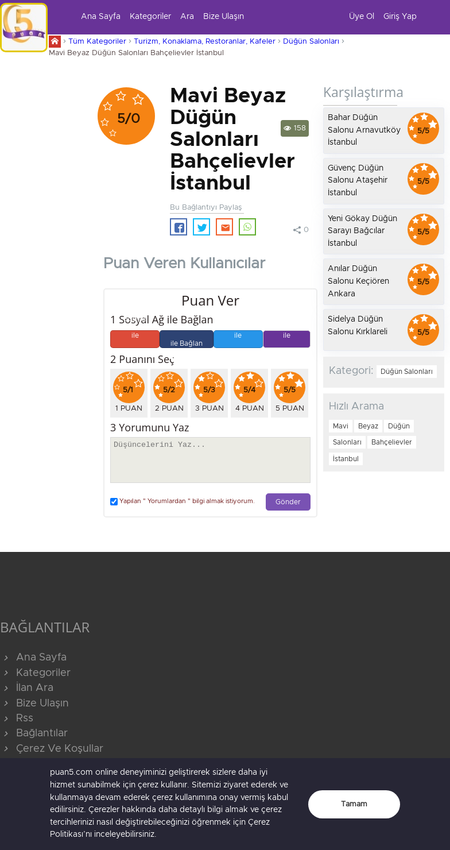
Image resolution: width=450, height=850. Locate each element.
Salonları (347, 442)
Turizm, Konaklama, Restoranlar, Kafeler (205, 41)
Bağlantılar (34, 733)
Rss (16, 718)
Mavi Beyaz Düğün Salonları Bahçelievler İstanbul (136, 53)
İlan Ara (26, 688)
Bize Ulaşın (223, 17)
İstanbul (346, 458)
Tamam (354, 804)
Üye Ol (361, 17)
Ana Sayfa (101, 17)
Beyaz (368, 426)
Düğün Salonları (311, 41)
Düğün (399, 426)
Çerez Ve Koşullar (51, 749)
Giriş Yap (400, 17)
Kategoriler (150, 17)
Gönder (288, 502)
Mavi (340, 426)
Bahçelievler (391, 442)
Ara (187, 17)
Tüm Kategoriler (97, 41)
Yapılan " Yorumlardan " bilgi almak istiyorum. (182, 501)
